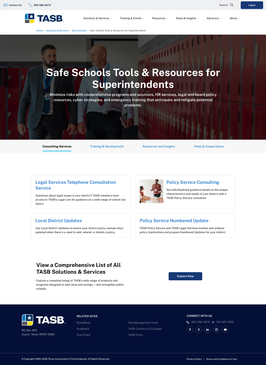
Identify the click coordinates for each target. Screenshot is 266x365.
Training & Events (131, 18)
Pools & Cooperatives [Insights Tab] (209, 146)
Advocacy (213, 18)
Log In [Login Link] (252, 5)
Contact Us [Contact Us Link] (15, 5)
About (233, 18)
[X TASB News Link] (198, 329)
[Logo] (46, 18)
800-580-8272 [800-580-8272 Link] (42, 5)
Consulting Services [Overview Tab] (56, 146)
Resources (158, 18)
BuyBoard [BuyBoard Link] (83, 328)
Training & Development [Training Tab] (107, 146)
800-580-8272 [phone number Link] (200, 322)
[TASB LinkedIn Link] (207, 329)
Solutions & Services (96, 18)
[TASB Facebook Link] (190, 329)
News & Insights (186, 18)
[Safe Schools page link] (80, 30)
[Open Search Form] (226, 5)
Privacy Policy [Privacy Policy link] (194, 359)
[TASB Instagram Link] (216, 329)
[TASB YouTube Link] (225, 329)
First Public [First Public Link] (84, 334)
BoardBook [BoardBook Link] (84, 322)
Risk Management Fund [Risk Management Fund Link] (143, 322)
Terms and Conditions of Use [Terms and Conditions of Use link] (221, 359)
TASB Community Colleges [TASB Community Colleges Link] (145, 328)
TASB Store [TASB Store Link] (135, 334)
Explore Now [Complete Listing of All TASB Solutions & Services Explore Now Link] (185, 276)
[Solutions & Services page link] (58, 30)
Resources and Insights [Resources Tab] (159, 146)
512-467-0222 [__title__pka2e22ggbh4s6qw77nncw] (225, 322)
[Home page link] (40, 30)
